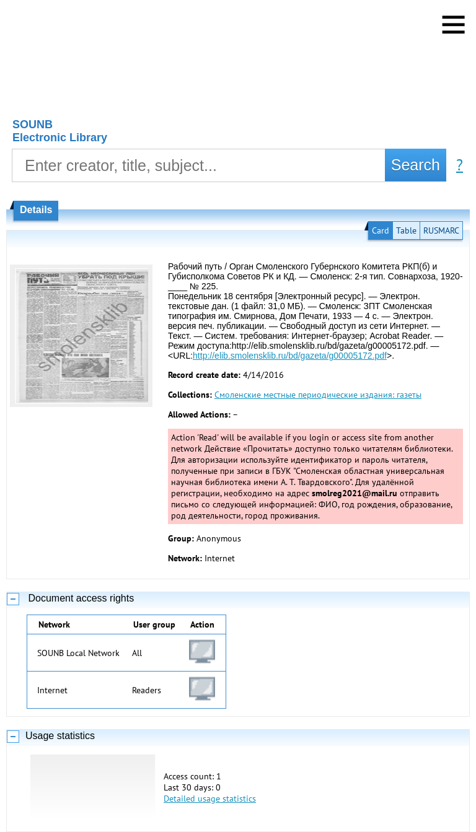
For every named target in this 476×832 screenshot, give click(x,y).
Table (406, 230)
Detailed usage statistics (210, 798)
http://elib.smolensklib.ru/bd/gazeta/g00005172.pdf (290, 356)
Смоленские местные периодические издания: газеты (317, 394)
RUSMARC (441, 230)
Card (380, 230)
